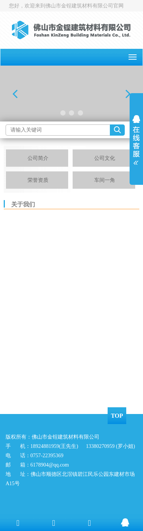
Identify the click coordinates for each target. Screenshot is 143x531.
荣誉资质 (38, 180)
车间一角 (104, 180)
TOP (117, 416)
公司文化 (104, 158)
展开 (136, 137)
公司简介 (38, 158)
